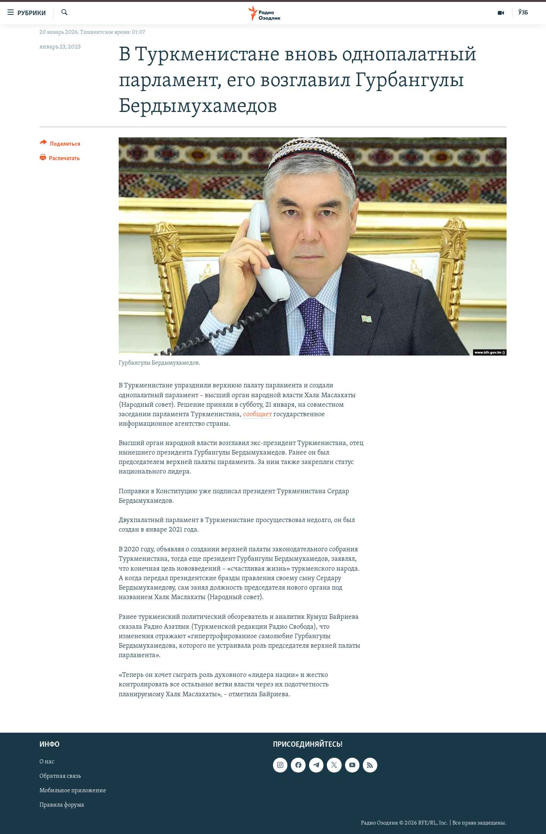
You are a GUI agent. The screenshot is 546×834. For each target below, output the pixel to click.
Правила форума (61, 805)
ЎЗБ (523, 13)
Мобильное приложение (72, 791)
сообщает (257, 414)
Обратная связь (60, 776)
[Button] (60, 145)
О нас (46, 762)
